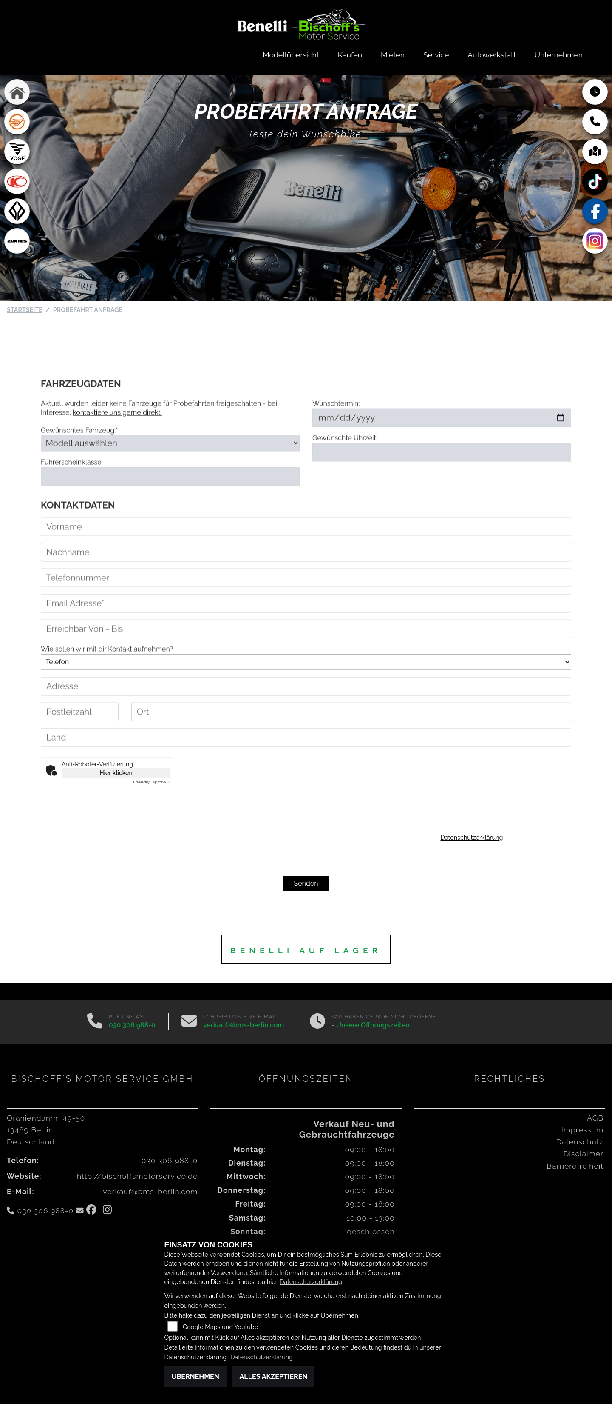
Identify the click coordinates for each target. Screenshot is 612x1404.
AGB (595, 1117)
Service (436, 54)
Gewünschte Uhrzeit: (344, 458)
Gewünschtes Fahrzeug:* (79, 450)
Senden (306, 883)
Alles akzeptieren (274, 1377)
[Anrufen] (94, 1021)
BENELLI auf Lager (306, 950)
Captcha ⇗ (151, 782)
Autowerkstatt (492, 54)
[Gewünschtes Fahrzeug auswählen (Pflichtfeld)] (170, 463)
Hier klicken (116, 772)
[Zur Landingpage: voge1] (17, 152)
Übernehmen (195, 1377)
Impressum (582, 1129)
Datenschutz (580, 1141)
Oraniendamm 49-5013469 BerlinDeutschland (46, 1129)
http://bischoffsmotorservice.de (137, 1176)
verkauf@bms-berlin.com (243, 1025)
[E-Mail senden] (189, 1021)
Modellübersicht (291, 54)
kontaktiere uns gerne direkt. (117, 433)
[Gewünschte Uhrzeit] (441, 472)
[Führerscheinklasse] (170, 496)
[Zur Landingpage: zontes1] (17, 241)
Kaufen (350, 54)
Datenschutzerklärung (472, 837)
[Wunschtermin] (441, 438)
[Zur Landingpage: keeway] (17, 122)
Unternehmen (559, 54)
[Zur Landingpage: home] (17, 92)
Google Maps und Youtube (220, 1326)
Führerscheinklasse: (72, 482)
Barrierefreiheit (575, 1165)
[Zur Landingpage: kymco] (17, 181)
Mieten (393, 54)
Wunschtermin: (336, 424)
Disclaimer (584, 1153)
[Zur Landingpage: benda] (17, 211)
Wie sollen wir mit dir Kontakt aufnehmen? (107, 669)
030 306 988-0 (132, 1025)
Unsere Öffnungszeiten (373, 1025)
